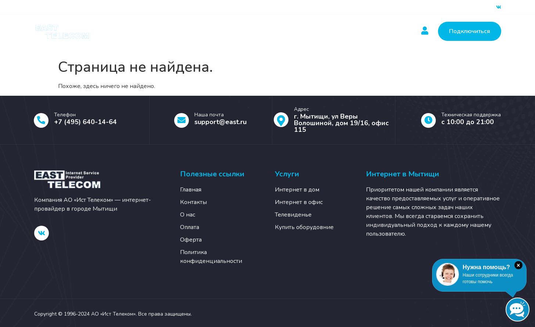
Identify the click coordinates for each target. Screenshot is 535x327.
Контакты (319, 31)
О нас (357, 31)
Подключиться (469, 31)
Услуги (190, 31)
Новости (277, 31)
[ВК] (499, 7)
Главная (148, 31)
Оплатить (234, 31)
